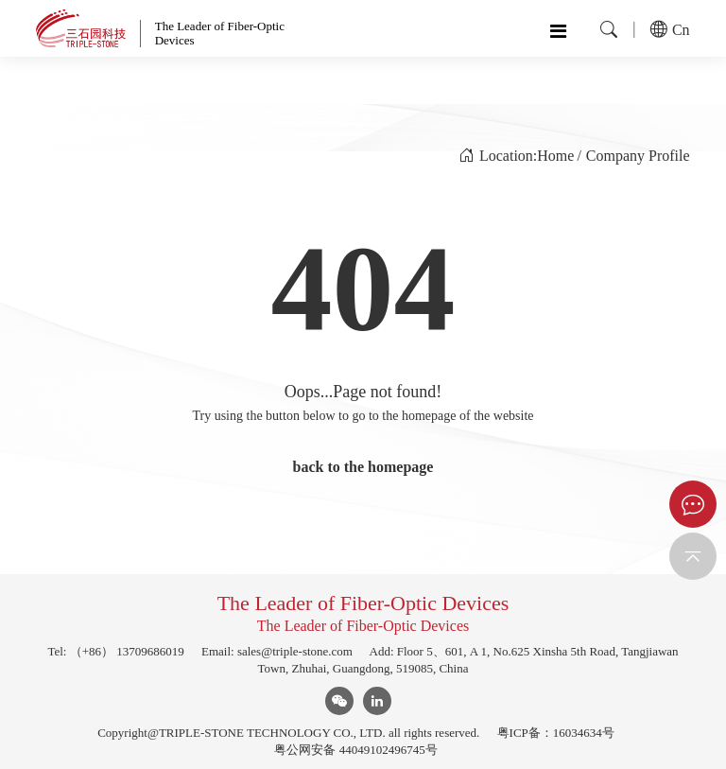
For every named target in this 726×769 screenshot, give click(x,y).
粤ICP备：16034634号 (555, 732)
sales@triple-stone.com (295, 651)
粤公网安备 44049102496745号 (355, 750)
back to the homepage (363, 467)
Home (555, 156)
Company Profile (638, 156)
